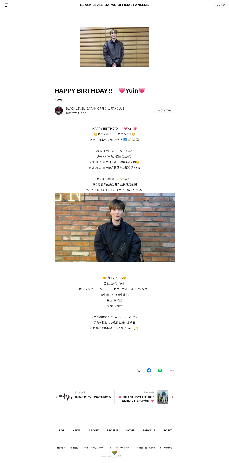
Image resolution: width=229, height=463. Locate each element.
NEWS (59, 100)
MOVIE (133, 430)
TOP (62, 430)
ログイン (218, 4)
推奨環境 (61, 447)
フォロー (164, 110)
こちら (121, 179)
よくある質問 (166, 448)
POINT (172, 430)
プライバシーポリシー (92, 447)
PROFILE (114, 430)
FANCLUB (152, 430)
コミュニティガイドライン (119, 447)
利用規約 (74, 447)
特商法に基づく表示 (146, 447)
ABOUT (95, 430)
